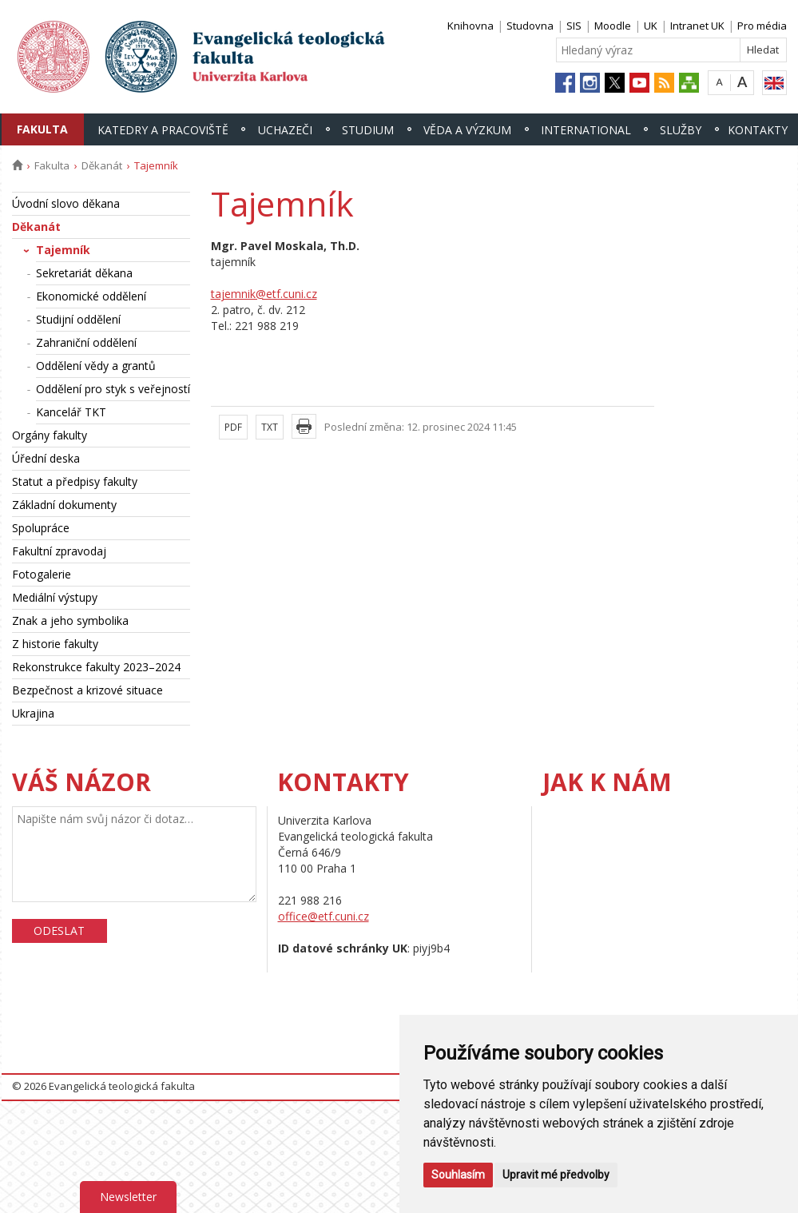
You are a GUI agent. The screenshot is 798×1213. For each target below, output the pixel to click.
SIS (574, 25)
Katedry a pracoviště (162, 129)
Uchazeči (285, 129)
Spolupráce (40, 527)
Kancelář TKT (71, 412)
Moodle (612, 25)
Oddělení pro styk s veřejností (113, 388)
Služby (680, 129)
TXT (269, 427)
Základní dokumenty (64, 504)
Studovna (530, 25)
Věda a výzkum (467, 129)
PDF (233, 427)
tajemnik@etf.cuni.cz (264, 293)
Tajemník (63, 249)
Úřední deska (46, 458)
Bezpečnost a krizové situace (87, 690)
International (586, 129)
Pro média (762, 25)
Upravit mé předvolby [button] (555, 1174)
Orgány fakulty (49, 435)
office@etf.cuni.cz (323, 916)
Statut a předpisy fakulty (74, 481)
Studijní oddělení (78, 319)
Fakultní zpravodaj (59, 551)
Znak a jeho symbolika (70, 620)
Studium (368, 129)
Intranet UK (697, 25)
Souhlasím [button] (458, 1174)
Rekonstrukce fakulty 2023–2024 (96, 666)
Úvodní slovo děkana (66, 203)
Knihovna (470, 25)
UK (650, 25)
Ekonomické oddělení (91, 296)
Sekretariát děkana (84, 272)
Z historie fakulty (55, 643)
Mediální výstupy (54, 597)
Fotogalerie (41, 574)
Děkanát (101, 165)
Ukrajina (33, 713)
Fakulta (42, 129)
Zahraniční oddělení (86, 342)
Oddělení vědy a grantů (96, 365)
